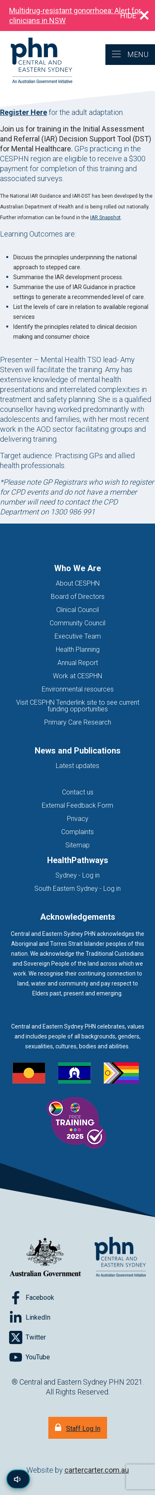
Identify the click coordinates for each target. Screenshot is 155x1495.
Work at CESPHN (77, 676)
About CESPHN (78, 583)
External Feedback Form (77, 805)
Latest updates (77, 766)
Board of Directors (78, 596)
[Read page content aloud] (18, 1479)
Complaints (77, 832)
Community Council (77, 623)
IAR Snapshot (105, 217)
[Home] (36, 61)
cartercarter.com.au (96, 1470)
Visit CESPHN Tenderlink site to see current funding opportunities (77, 705)
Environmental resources (78, 689)
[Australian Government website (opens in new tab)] (45, 1257)
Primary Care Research (77, 722)
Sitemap (77, 845)
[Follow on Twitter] (27, 1337)
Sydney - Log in (77, 875)
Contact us (77, 792)
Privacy (77, 819)
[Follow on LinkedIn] (29, 1317)
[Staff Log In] (77, 1428)
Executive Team (78, 636)
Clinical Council (77, 610)
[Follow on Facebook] (31, 1297)
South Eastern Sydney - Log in (77, 888)
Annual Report (77, 663)
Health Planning (78, 649)
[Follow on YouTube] (29, 1357)
